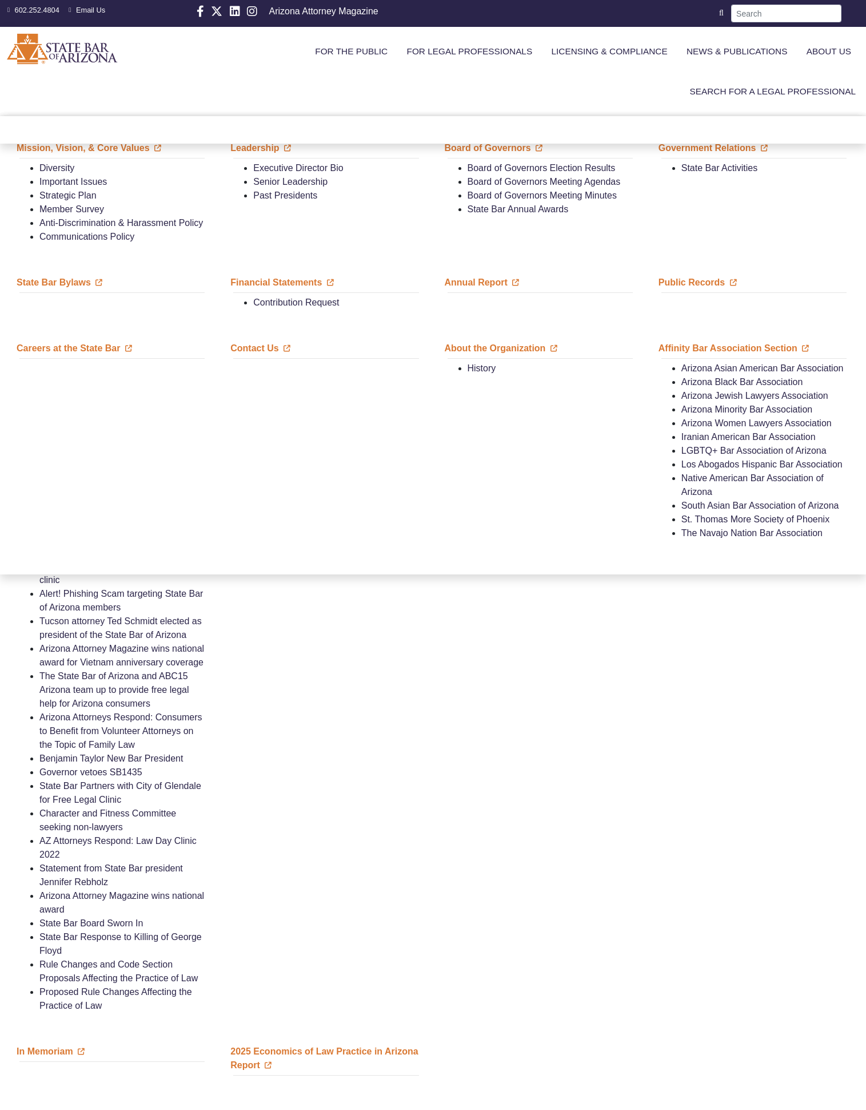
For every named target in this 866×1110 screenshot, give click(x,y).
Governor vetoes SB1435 (90, 772)
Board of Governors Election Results (542, 168)
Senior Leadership (290, 182)
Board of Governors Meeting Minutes (542, 195)
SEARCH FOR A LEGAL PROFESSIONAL (772, 91)
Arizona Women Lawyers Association (756, 423)
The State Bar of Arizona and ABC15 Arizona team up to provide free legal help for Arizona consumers (114, 689)
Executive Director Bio (298, 168)
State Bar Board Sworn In (91, 923)
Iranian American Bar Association (748, 437)
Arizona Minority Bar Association (746, 409)
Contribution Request (296, 302)
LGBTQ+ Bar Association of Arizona (754, 450)
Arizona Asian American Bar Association (762, 368)
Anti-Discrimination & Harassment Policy (121, 223)
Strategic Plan (68, 195)
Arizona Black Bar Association (742, 382)
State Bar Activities (719, 168)
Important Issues (73, 182)
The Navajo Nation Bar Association (752, 533)
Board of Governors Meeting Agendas (544, 182)
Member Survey (71, 209)
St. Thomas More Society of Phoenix (755, 519)
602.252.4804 (32, 10)
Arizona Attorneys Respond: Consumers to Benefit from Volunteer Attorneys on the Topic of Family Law (120, 731)
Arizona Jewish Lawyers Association (754, 396)
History (482, 368)
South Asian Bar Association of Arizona (760, 505)
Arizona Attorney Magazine (323, 11)
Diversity (56, 168)
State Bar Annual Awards (518, 209)
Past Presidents (285, 195)
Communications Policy (86, 236)
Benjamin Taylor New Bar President (111, 758)
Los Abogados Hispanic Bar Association (762, 464)
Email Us (85, 10)
